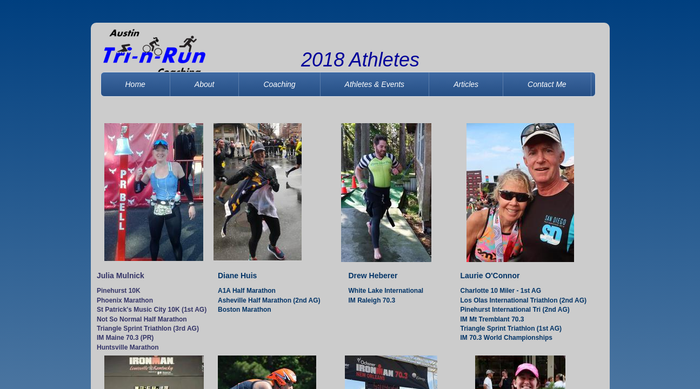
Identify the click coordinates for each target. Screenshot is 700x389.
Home (135, 84)
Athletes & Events (375, 84)
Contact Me (547, 84)
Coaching (279, 84)
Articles (466, 84)
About (205, 84)
